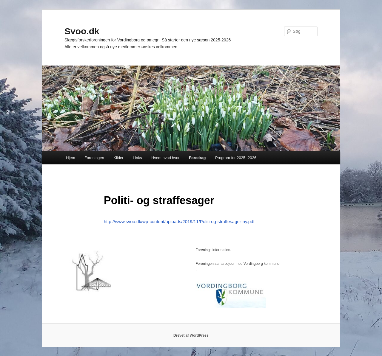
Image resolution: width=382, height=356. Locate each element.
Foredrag (197, 158)
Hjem (70, 158)
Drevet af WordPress (191, 335)
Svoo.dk (81, 31)
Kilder (118, 158)
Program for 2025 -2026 (235, 158)
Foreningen (94, 158)
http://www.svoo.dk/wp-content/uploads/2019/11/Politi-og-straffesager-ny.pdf (179, 221)
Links (137, 158)
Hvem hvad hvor (165, 158)
